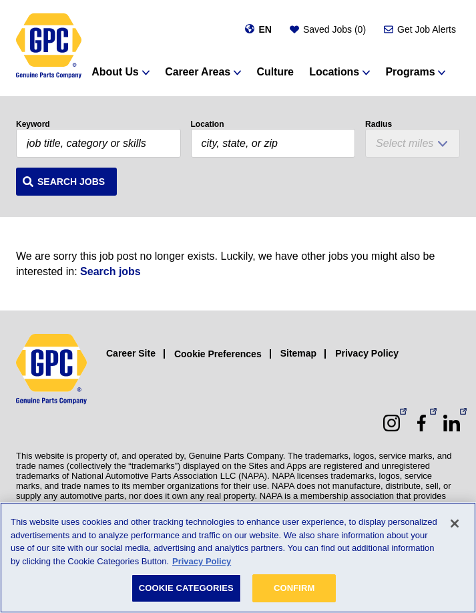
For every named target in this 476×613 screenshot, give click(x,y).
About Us (114, 71)
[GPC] (48, 46)
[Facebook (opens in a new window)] (421, 423)
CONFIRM (294, 588)
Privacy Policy (367, 353)
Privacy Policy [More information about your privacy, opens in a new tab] (201, 561)
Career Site (131, 353)
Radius (378, 124)
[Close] (454, 523)
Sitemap (298, 353)
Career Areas (197, 71)
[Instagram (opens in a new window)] (391, 423)
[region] (238, 557)
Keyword (33, 124)
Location (207, 124)
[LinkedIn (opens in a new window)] (451, 423)
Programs (410, 71)
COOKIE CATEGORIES (186, 588)
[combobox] (273, 143)
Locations (334, 71)
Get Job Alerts (426, 29)
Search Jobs (71, 181)
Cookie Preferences (218, 354)
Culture (275, 71)
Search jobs (110, 271)
